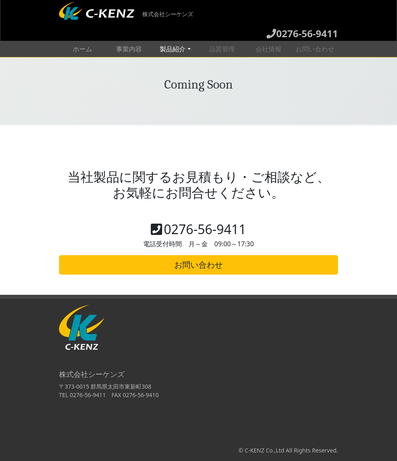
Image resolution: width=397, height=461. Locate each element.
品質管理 (222, 48)
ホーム (89, 48)
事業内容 (129, 48)
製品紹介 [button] (173, 48)
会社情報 (268, 48)
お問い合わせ (315, 48)
